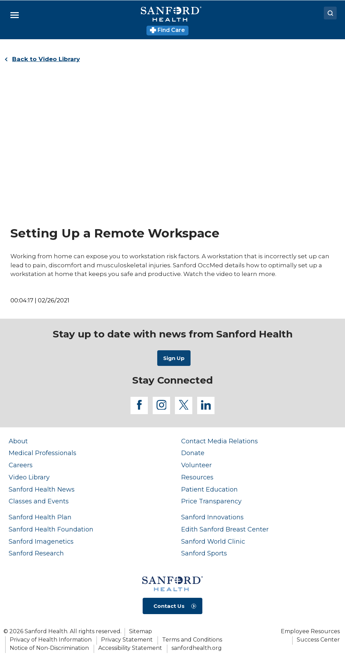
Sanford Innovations (212, 517)
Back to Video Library (46, 59)
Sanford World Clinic (213, 541)
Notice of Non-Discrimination (49, 648)
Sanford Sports (204, 553)
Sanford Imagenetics (41, 541)
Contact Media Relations (219, 441)
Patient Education (209, 489)
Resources (197, 477)
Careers (21, 465)
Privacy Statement (127, 639)
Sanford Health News (42, 489)
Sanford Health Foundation (51, 529)
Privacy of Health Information (51, 639)
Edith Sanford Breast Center (225, 529)
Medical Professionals (42, 453)
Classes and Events (39, 501)
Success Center (318, 639)
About (18, 441)
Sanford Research (36, 553)
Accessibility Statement (130, 648)
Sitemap (140, 631)
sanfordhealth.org (196, 648)
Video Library (29, 477)
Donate (192, 453)
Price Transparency (211, 501)
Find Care (167, 30)
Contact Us (169, 606)
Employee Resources (310, 631)
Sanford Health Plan (40, 517)
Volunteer (196, 465)
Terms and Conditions (192, 639)
